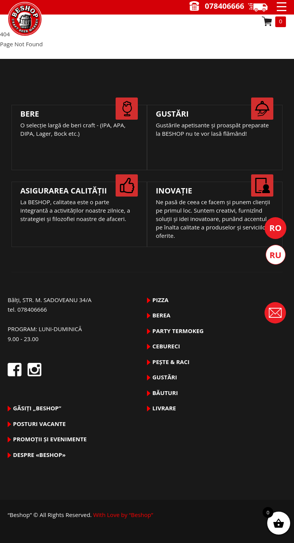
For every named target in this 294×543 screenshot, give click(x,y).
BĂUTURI (165, 393)
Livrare (164, 408)
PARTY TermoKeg (178, 331)
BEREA (161, 315)
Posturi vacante (39, 424)
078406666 (224, 6)
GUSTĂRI (164, 377)
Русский (276, 255)
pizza (160, 300)
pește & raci (170, 362)
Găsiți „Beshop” (37, 408)
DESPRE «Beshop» (39, 454)
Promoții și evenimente (50, 439)
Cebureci (166, 346)
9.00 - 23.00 (260, 7)
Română (275, 228)
